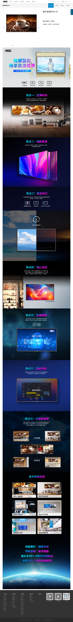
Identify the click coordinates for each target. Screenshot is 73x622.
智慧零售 (22, 599)
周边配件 (5, 610)
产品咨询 (67, 5)
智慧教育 (13, 599)
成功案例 (22, 1)
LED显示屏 (5, 599)
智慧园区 (22, 606)
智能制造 (22, 608)
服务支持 (28, 1)
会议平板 (5, 595)
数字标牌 (5, 597)
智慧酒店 (22, 597)
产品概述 (50, 5)
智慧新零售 (13, 597)
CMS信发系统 (14, 606)
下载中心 (31, 599)
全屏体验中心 (31, 597)
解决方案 (16, 1)
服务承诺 (31, 595)
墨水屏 (4, 606)
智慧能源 (22, 601)
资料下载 (62, 5)
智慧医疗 (22, 610)
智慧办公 (13, 595)
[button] (38, 28)
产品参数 (56, 5)
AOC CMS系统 (32, 601)
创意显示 (5, 601)
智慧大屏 (13, 601)
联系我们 (33, 1)
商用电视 (5, 608)
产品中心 (10, 1)
